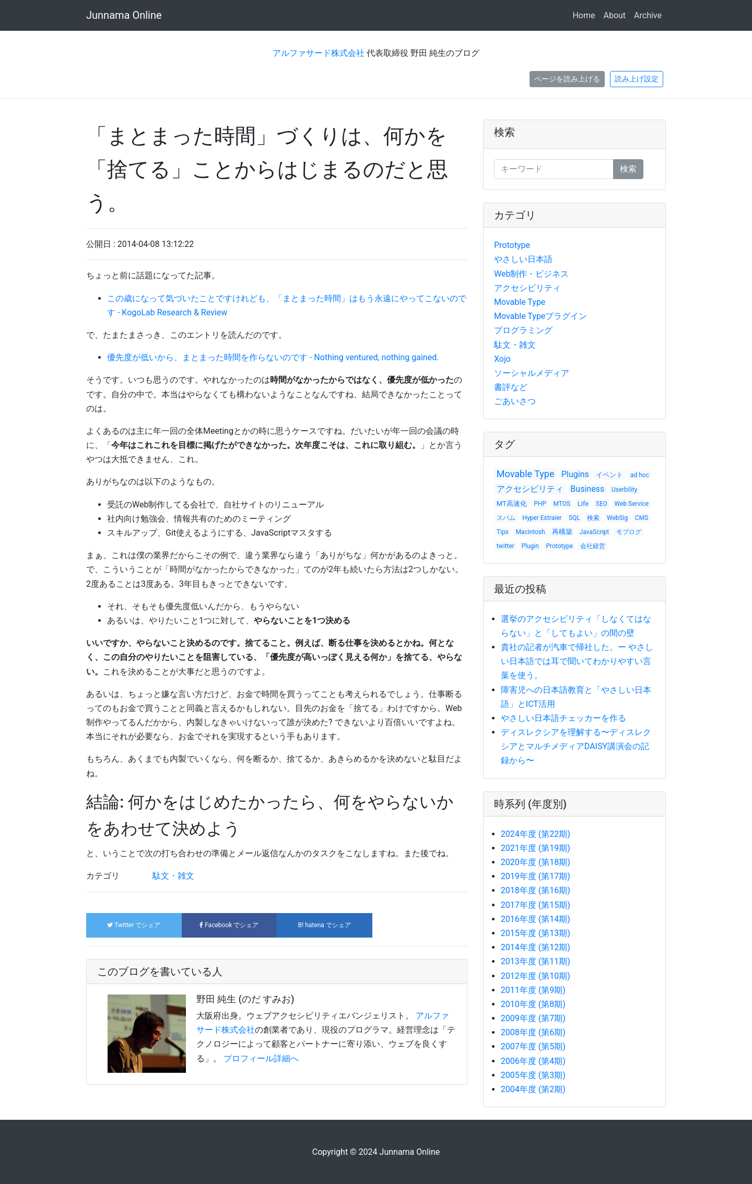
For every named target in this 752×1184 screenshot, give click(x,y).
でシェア (133, 925)
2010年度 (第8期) (533, 1004)
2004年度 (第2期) (533, 1089)
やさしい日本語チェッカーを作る (563, 718)
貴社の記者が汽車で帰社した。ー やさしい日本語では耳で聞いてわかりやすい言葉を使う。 (577, 661)
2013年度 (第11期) (535, 961)
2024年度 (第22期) (535, 834)
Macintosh (530, 532)
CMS (641, 518)
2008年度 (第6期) (533, 1032)
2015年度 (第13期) (535, 933)
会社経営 (592, 546)
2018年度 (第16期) (535, 890)
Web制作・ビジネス (531, 274)
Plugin (530, 546)
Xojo (502, 359)
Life (583, 503)
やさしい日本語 (523, 259)
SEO (601, 503)
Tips (503, 532)
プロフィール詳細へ (261, 1058)
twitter (505, 546)
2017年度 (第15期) (535, 905)
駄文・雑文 (173, 876)
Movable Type (519, 302)
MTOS (562, 503)
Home (583, 15)
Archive (648, 15)
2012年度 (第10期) (535, 976)
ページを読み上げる (567, 79)
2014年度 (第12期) (535, 947)
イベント (609, 475)
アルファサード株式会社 (319, 53)
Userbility (625, 489)
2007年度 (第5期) (533, 1046)
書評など (510, 387)
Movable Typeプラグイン (540, 316)
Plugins (575, 474)
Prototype (512, 245)
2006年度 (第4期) (533, 1061)
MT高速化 (512, 503)
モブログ (628, 532)
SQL (574, 518)
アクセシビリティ (527, 288)
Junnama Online (124, 15)
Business (587, 489)
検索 (504, 132)
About (614, 15)
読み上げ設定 (637, 79)
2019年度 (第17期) (535, 876)
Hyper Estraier (541, 518)
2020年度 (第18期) (535, 862)
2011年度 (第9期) (533, 990)
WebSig (617, 518)
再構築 (562, 532)
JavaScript (594, 532)
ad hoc (639, 475)
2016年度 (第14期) (535, 919)
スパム (506, 518)
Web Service (632, 503)
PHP (540, 503)
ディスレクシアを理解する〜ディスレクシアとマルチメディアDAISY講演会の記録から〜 (576, 746)
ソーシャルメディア (531, 373)
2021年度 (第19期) (535, 848)
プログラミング (523, 330)
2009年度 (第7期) (533, 1018)
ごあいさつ (515, 401)
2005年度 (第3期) (533, 1075)
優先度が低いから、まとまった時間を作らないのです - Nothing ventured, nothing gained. (273, 357)
